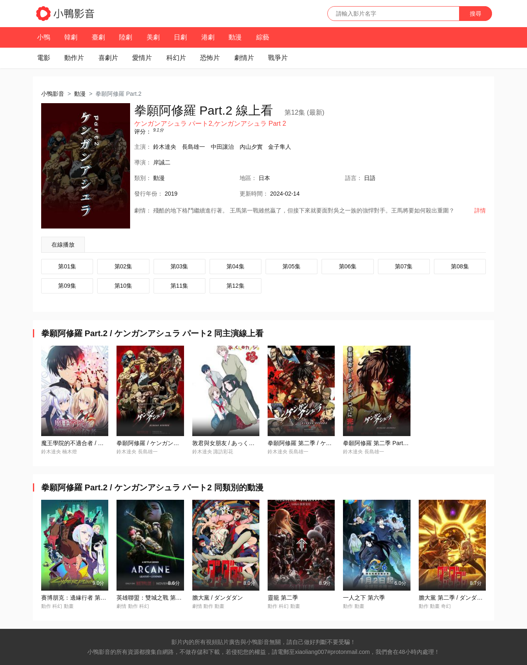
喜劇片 (108, 57)
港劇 (208, 37)
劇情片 (244, 57)
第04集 (235, 266)
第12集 (235, 285)
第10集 (123, 285)
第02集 (123, 266)
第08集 (460, 266)
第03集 (179, 266)
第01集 (67, 266)
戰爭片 (278, 57)
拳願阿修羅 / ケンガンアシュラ (156, 443)
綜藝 (262, 37)
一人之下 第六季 (364, 597)
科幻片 (176, 57)
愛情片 (142, 57)
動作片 (74, 57)
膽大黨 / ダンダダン (217, 597)
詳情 (480, 210)
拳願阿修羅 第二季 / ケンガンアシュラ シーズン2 (331, 443)
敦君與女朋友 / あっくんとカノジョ (238, 443)
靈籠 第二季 (283, 597)
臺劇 (98, 37)
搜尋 (475, 13)
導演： (143, 162)
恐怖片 (210, 57)
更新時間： (254, 193)
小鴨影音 (52, 93)
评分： (143, 131)
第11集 (179, 285)
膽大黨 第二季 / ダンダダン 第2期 (462, 597)
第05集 (291, 266)
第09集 (67, 285)
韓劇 (70, 37)
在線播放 (63, 244)
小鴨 (43, 37)
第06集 (348, 266)
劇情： (143, 210)
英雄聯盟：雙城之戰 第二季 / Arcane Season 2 (176, 597)
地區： (248, 178)
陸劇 (125, 37)
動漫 (235, 37)
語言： (353, 178)
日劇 (180, 37)
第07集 (404, 266)
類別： (143, 178)
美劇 (153, 37)
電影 (43, 57)
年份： (148, 193)
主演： (143, 146)
